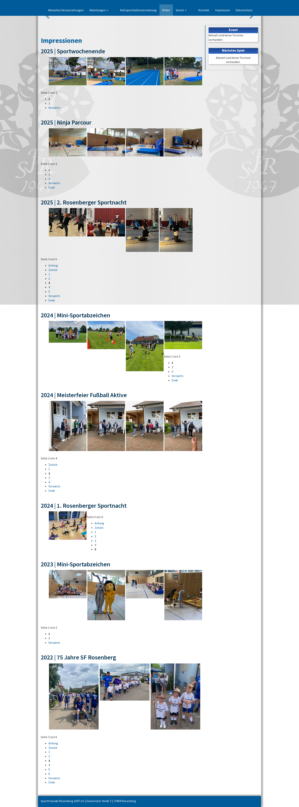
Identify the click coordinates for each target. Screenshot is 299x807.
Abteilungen (111, 10)
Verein (187, 10)
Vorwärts (54, 107)
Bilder (172, 10)
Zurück (52, 270)
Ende (51, 187)
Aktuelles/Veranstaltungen (78, 10)
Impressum (222, 10)
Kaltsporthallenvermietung (144, 10)
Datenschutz (244, 10)
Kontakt (203, 10)
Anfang (53, 265)
